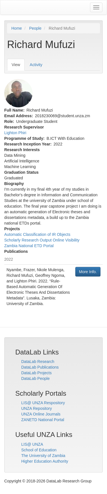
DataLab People (35, 378)
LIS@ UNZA (32, 444)
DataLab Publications (40, 367)
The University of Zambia (43, 455)
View (18, 66)
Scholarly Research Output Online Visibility (42, 240)
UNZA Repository (36, 408)
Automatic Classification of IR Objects (37, 234)
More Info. (88, 271)
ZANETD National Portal (42, 419)
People (35, 28)
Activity (36, 64)
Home (16, 28)
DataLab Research (37, 361)
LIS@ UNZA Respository (43, 403)
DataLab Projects (36, 373)
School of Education (39, 450)
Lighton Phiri (15, 132)
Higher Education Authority (44, 461)
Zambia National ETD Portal (29, 245)
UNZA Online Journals (41, 414)
